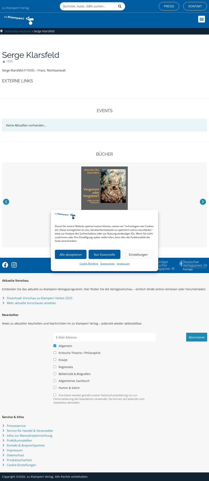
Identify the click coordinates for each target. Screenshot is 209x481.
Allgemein (62, 346)
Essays (60, 360)
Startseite (11, 31)
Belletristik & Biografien (72, 374)
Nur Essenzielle (104, 254)
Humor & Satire (66, 388)
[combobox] (88, 6)
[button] (201, 19)
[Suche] (120, 6)
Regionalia (63, 367)
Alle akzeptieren (71, 254)
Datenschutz (107, 263)
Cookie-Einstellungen (21, 465)
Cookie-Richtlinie (89, 263)
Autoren (25, 31)
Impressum (123, 263)
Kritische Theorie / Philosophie (76, 353)
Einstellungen (138, 254)
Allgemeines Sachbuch (71, 381)
